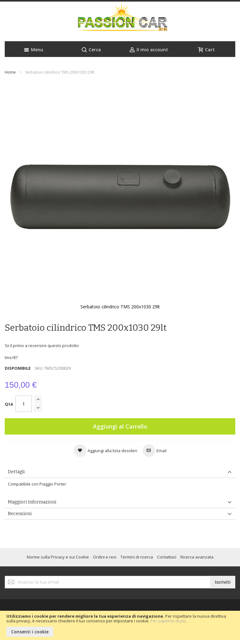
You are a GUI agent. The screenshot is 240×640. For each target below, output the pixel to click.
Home (10, 72)
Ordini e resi (104, 557)
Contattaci (166, 557)
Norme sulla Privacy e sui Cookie (58, 557)
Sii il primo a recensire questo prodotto (42, 345)
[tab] (120, 472)
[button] (105, 450)
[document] (120, 625)
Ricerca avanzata (197, 557)
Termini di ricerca (136, 557)
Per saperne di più (168, 621)
